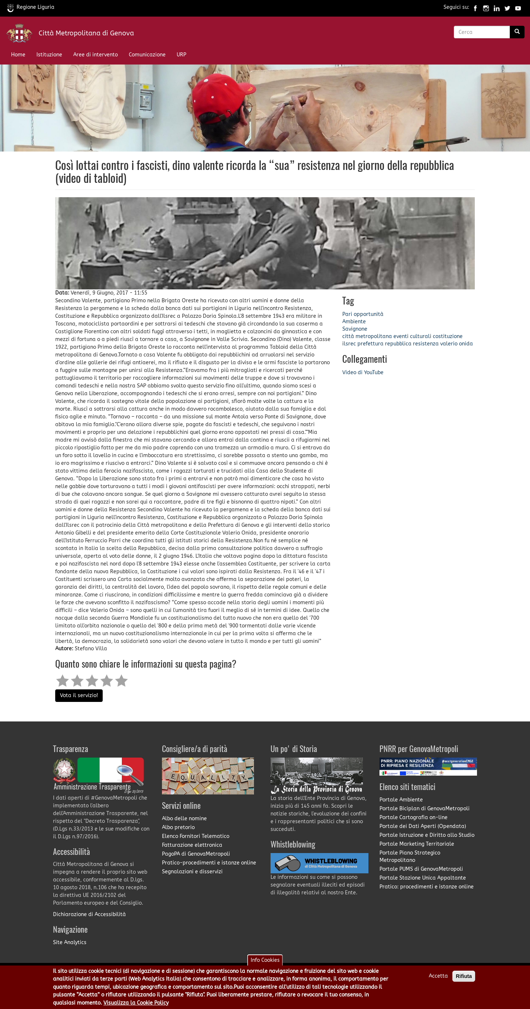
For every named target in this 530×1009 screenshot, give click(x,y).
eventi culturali (412, 336)
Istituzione (49, 55)
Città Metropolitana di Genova (86, 33)
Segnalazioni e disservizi (192, 872)
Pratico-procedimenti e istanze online (209, 863)
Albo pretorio (178, 827)
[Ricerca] (517, 32)
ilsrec (349, 344)
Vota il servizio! (79, 695)
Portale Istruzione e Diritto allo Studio (426, 835)
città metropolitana (367, 336)
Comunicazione (147, 55)
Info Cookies (265, 961)
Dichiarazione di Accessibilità (89, 914)
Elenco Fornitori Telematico (195, 836)
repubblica (398, 344)
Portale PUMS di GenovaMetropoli (421, 869)
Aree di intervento (95, 55)
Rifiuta (464, 977)
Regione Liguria (30, 7)
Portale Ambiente (401, 800)
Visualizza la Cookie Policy (136, 1004)
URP (181, 55)
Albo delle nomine (184, 818)
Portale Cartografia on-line (413, 817)
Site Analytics (69, 942)
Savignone (354, 329)
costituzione (448, 336)
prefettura (370, 344)
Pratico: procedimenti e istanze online (426, 887)
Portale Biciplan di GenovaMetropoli (424, 809)
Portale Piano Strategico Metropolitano (409, 856)
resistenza (426, 344)
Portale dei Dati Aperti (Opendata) (422, 826)
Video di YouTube (363, 372)
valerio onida (456, 344)
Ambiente (354, 322)
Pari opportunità (363, 314)
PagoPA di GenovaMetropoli (196, 854)
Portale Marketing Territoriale (416, 844)
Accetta (438, 977)
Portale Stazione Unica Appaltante (422, 878)
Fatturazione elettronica (192, 845)
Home (18, 55)
